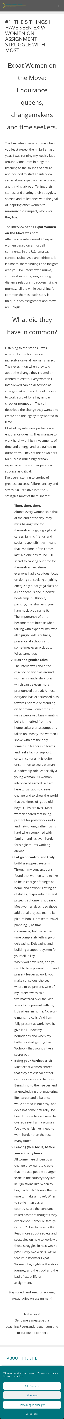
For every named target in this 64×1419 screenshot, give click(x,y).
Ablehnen (32, 1395)
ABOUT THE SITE (22, 1358)
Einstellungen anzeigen (32, 1404)
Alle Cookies (32, 1386)
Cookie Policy (32, 1413)
